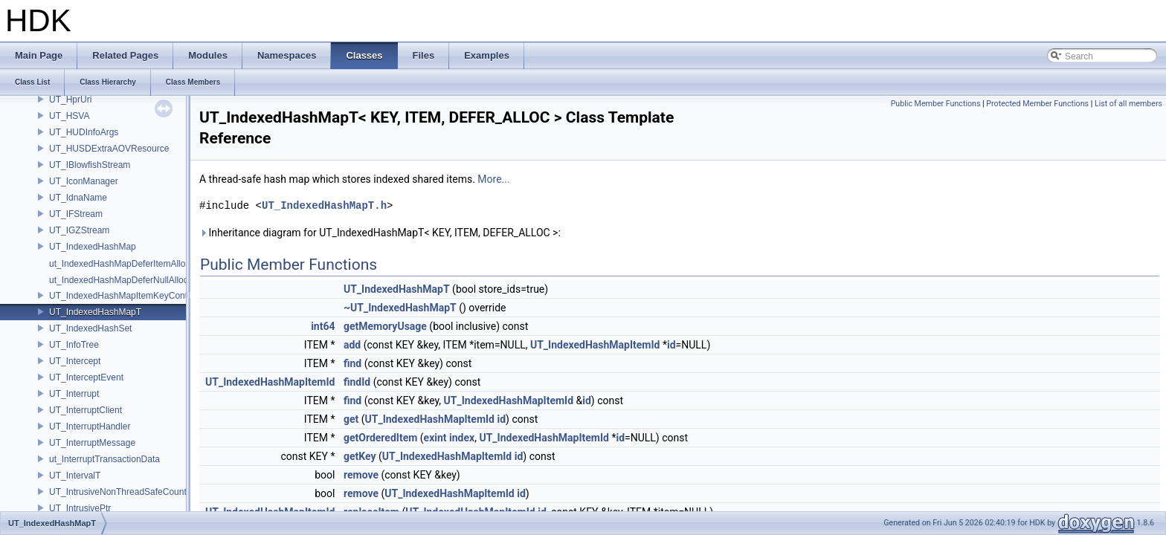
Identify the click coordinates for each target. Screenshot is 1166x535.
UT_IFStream (76, 214)
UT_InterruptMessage (92, 443)
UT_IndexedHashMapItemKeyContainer (128, 296)
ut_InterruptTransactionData (104, 459)
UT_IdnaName (78, 197)
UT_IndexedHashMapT (95, 312)
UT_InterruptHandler (89, 426)
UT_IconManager (83, 181)
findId (357, 382)
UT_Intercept (74, 361)
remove (361, 475)
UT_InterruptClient (85, 410)
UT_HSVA (69, 116)
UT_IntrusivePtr (80, 508)
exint (435, 438)
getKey (360, 456)
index (461, 438)
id (671, 345)
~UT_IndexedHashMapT (400, 308)
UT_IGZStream (79, 230)
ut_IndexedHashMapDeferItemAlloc (119, 264)
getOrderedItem (380, 438)
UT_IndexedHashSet (90, 328)
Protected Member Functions (1037, 103)
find (352, 363)
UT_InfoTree (74, 345)
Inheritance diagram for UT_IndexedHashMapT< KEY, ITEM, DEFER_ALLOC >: (380, 233)
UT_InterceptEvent (86, 377)
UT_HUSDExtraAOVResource (109, 148)
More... (493, 179)
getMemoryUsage (385, 326)
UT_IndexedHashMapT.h (324, 205)
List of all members (1128, 103)
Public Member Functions (936, 103)
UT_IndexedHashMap (92, 246)
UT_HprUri (70, 99)
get (351, 419)
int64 (323, 326)
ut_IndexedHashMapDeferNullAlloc (118, 280)
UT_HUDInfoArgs (83, 132)
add (352, 345)
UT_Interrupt (74, 394)
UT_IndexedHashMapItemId (595, 345)
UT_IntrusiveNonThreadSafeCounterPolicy (133, 492)
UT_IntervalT (74, 475)
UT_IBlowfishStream (89, 165)
